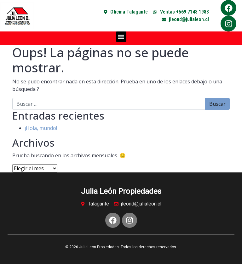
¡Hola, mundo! (41, 128)
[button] (121, 36)
